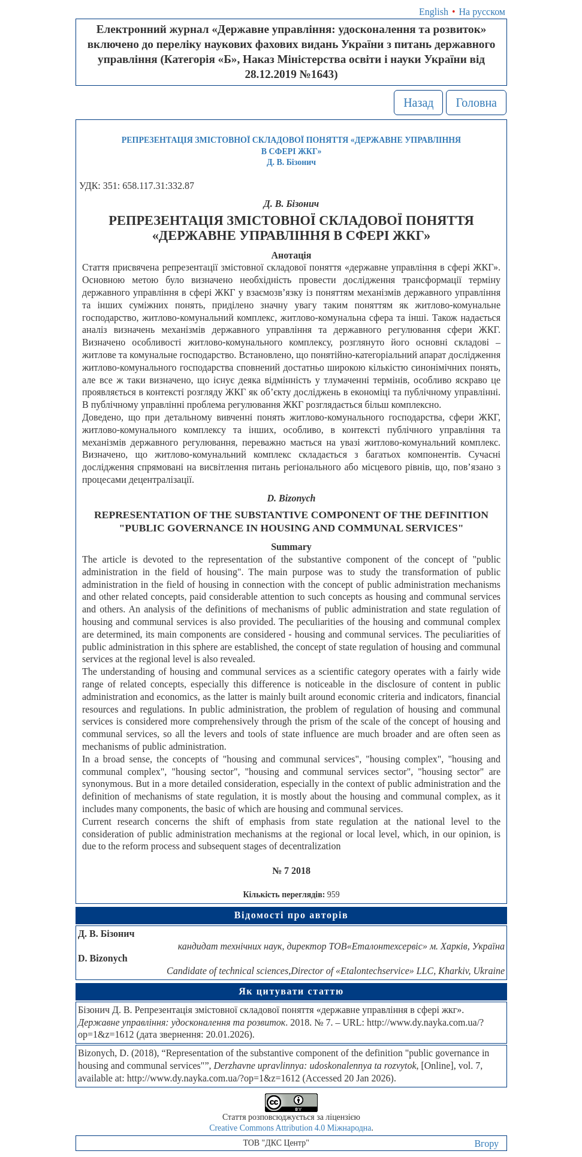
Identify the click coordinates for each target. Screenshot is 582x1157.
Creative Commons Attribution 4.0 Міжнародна (290, 1127)
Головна (476, 102)
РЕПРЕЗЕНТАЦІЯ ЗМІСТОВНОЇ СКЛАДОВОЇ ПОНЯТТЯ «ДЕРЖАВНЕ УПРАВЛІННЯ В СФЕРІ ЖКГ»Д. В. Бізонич (291, 151)
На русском (482, 12)
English (433, 12)
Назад (418, 102)
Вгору (486, 1143)
